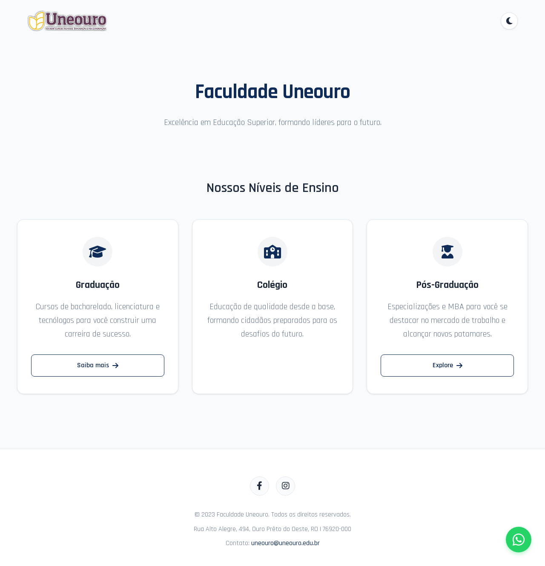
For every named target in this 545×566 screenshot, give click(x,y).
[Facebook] (259, 486)
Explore (447, 365)
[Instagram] (285, 486)
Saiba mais (97, 365)
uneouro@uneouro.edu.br (285, 543)
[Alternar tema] (509, 20)
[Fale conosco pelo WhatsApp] (518, 539)
